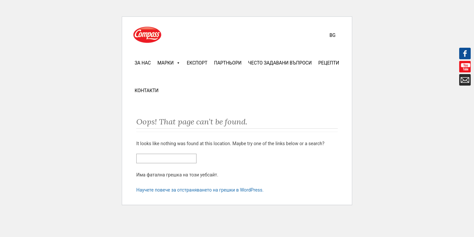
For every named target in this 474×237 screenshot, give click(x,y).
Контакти (147, 90)
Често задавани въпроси (280, 63)
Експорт (197, 63)
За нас (143, 63)
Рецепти (328, 63)
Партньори (228, 63)
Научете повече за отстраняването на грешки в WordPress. (200, 190)
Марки (168, 63)
